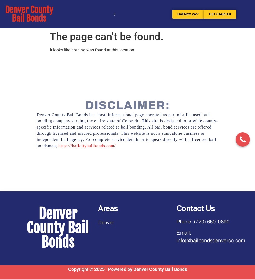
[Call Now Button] (243, 139)
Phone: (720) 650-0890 (202, 221)
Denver (106, 223)
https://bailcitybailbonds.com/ (87, 146)
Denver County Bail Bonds (29, 14)
